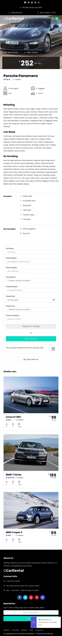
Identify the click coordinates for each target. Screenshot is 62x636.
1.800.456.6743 (15, 12)
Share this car (31, 359)
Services (24, 630)
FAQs (31, 630)
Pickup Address (31, 288)
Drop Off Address (31, 317)
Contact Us (39, 630)
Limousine (15, 630)
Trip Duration (31, 279)
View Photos (11, 52)
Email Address (31, 260)
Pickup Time (31, 308)
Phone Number (31, 269)
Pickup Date (31, 298)
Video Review (31, 52)
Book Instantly (31, 339)
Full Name (31, 250)
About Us (6, 630)
